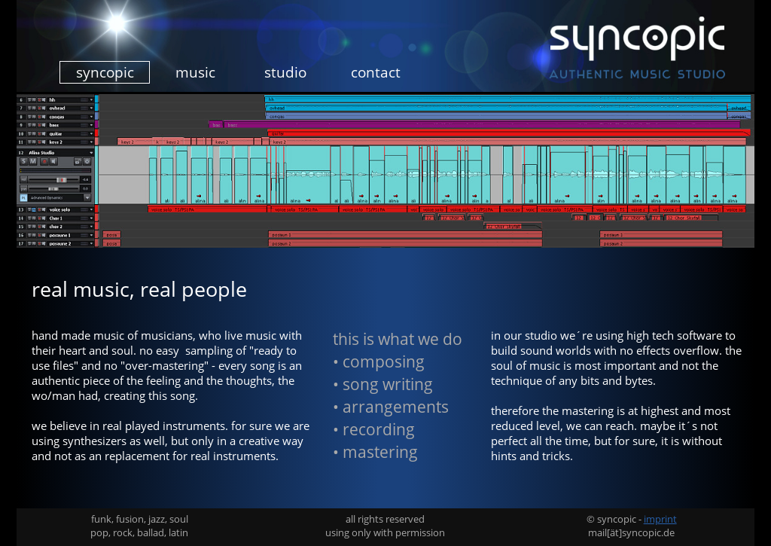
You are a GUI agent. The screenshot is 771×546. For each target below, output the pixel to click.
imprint (660, 519)
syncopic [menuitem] (105, 72)
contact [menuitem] (376, 72)
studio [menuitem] (285, 72)
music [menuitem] (195, 72)
